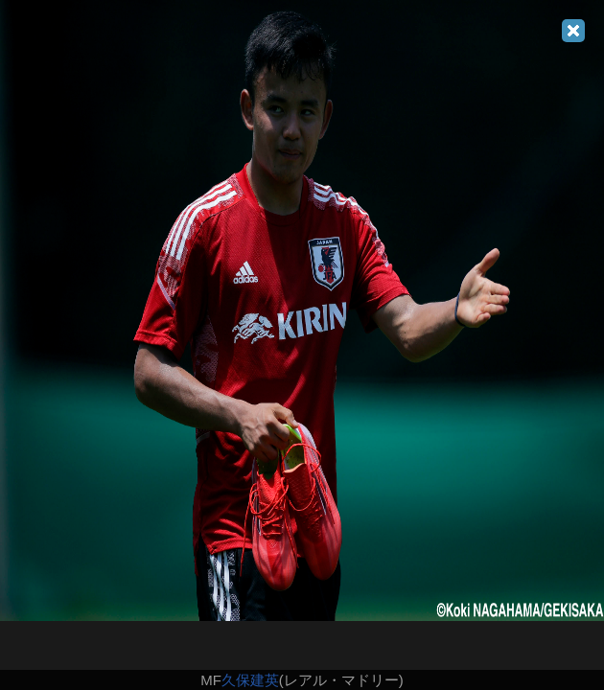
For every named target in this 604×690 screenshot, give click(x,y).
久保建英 (250, 680)
